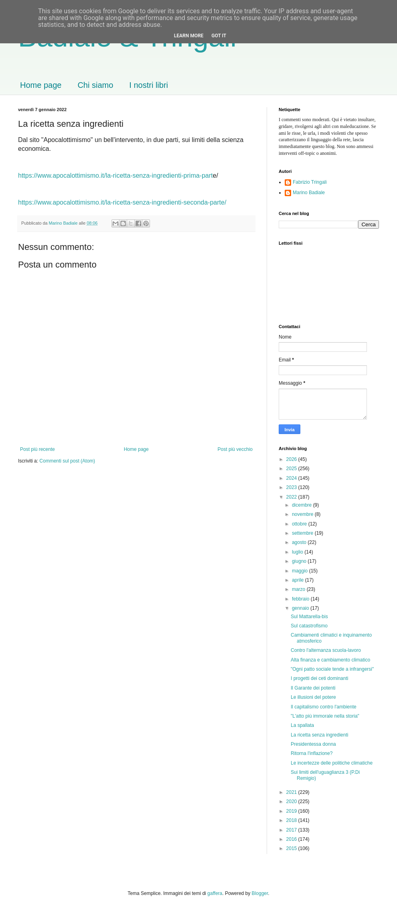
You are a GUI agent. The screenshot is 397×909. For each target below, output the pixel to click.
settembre (303, 533)
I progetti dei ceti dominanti (319, 678)
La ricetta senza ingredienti (319, 735)
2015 (292, 848)
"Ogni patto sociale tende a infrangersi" (332, 669)
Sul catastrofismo (309, 626)
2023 (292, 487)
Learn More (189, 36)
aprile (298, 580)
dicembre (302, 505)
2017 (292, 830)
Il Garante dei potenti (313, 688)
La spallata (302, 725)
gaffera (214, 893)
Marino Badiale (309, 192)
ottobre (300, 524)
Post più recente (37, 449)
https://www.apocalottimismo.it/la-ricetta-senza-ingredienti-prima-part (115, 175)
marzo (299, 589)
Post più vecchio (235, 449)
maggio (300, 571)
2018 (292, 820)
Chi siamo (95, 85)
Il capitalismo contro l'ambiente (323, 707)
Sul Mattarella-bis (309, 616)
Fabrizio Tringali (310, 182)
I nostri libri (148, 85)
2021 (292, 792)
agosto (300, 542)
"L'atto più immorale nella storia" (325, 716)
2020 (292, 801)
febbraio (301, 599)
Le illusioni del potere (313, 697)
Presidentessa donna (313, 744)
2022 (292, 497)
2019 (292, 811)
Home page (40, 85)
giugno (300, 561)
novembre (303, 514)
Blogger (260, 893)
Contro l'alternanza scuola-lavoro (326, 650)
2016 (292, 839)
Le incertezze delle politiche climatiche (332, 763)
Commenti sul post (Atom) (67, 461)
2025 (292, 468)
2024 (292, 478)
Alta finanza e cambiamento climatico (330, 660)
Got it (218, 36)
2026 (292, 459)
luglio (298, 552)
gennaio (301, 608)
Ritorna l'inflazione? (311, 753)
